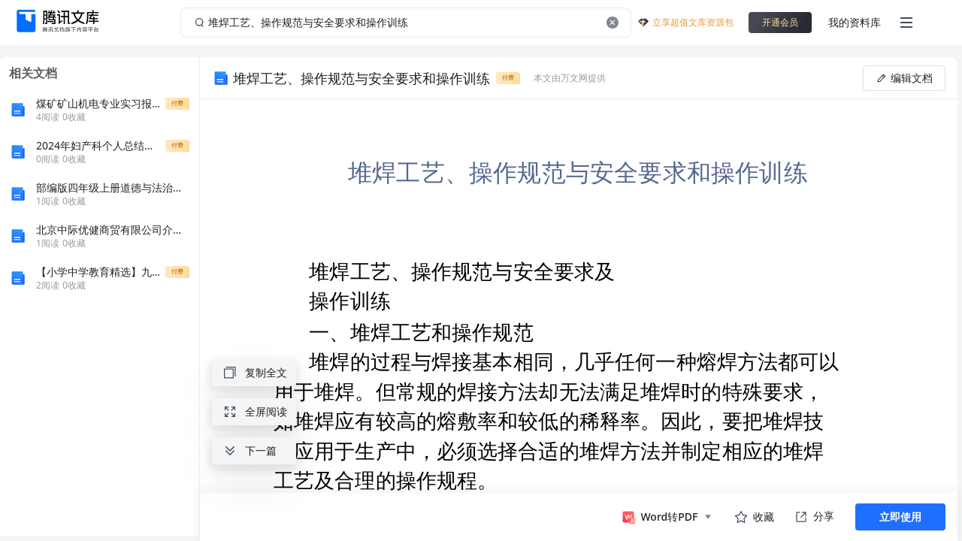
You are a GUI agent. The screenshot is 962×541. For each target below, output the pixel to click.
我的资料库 (854, 22)
